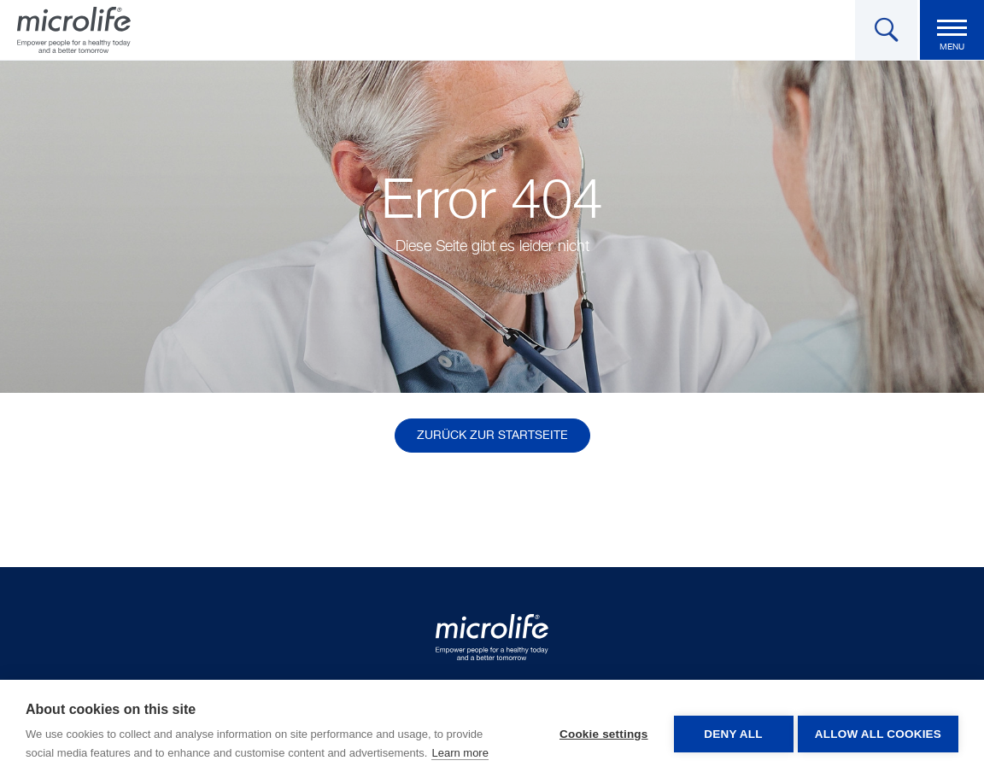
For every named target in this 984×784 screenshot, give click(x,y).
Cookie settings (599, 732)
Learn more (459, 752)
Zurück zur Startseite (492, 436)
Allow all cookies (878, 732)
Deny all (729, 732)
